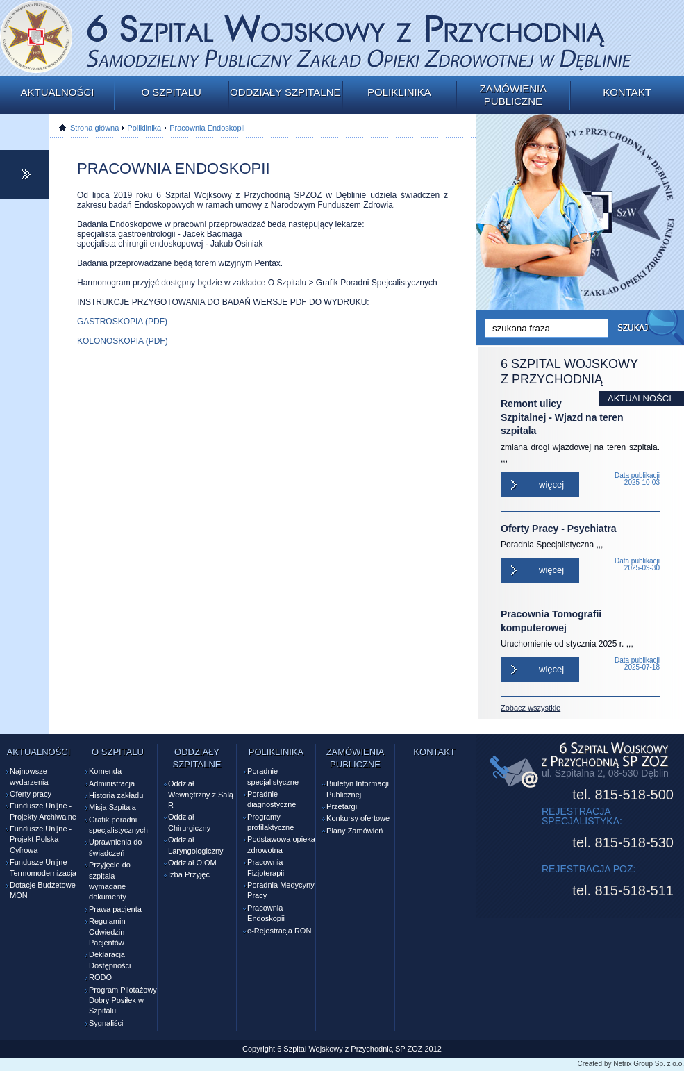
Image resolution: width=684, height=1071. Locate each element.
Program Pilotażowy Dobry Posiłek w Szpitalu (123, 1000)
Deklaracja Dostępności (110, 959)
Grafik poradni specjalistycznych (118, 824)
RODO (100, 977)
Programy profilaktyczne (270, 822)
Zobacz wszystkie (530, 708)
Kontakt (627, 92)
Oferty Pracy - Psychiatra (559, 528)
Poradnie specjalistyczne (273, 776)
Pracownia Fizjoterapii (265, 867)
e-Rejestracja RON (279, 931)
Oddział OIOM (192, 862)
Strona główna (94, 128)
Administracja (112, 783)
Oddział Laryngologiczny (196, 845)
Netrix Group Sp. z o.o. (648, 1064)
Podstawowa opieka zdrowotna (281, 844)
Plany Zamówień (354, 831)
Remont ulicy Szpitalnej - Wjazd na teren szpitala (562, 417)
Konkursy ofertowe (358, 818)
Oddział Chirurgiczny (189, 822)
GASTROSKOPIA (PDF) (122, 321)
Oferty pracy (30, 794)
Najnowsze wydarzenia (29, 776)
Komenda (105, 771)
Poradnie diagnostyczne (271, 799)
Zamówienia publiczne (513, 95)
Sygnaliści (106, 1023)
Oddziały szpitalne (285, 92)
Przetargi (341, 806)
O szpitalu (171, 92)
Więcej (551, 484)
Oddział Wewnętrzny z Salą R (200, 794)
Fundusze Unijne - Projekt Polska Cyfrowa (41, 839)
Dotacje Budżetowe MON (43, 890)
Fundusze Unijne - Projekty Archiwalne (43, 811)
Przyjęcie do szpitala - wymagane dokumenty (110, 881)
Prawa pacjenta (115, 909)
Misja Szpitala (112, 807)
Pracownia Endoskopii (206, 128)
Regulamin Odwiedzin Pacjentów (107, 932)
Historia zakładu (116, 795)
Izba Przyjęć (189, 874)
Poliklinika (399, 92)
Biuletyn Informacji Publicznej (357, 788)
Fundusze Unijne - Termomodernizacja (43, 867)
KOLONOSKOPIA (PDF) (122, 341)
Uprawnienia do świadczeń (115, 847)
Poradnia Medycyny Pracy (281, 890)
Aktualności (57, 92)
